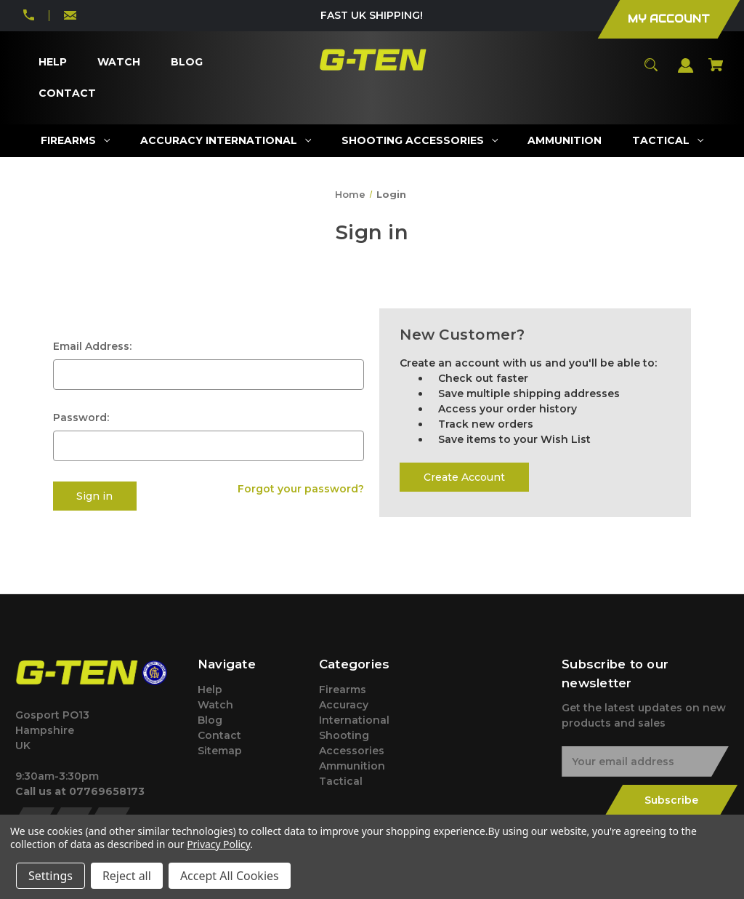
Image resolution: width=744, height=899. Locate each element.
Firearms (342, 689)
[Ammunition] (565, 140)
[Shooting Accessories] (419, 140)
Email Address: (92, 346)
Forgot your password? (301, 488)
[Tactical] (668, 140)
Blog (210, 720)
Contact (219, 735)
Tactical (341, 781)
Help (210, 689)
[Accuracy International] (225, 140)
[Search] (651, 71)
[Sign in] (686, 72)
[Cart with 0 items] (716, 71)
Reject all (126, 876)
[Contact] (67, 93)
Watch (215, 704)
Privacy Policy (218, 844)
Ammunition (352, 765)
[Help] (52, 62)
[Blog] (186, 62)
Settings (50, 876)
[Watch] (118, 62)
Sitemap (220, 750)
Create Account (464, 477)
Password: (81, 417)
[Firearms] (75, 140)
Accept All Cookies (229, 876)
